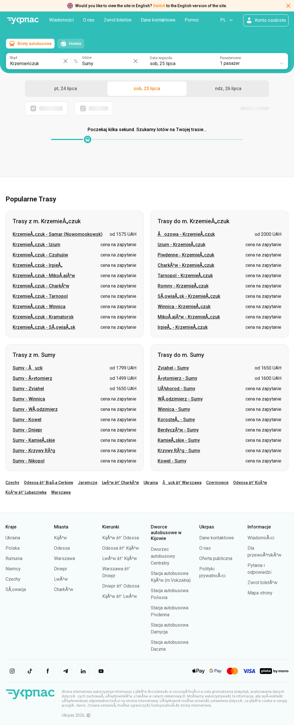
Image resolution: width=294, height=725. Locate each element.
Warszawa (61, 492)
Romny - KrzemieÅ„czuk (183, 286)
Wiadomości (61, 20)
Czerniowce (217, 482)
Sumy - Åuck (27, 368)
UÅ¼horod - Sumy (176, 388)
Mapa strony (259, 593)
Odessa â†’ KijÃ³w (250, 482)
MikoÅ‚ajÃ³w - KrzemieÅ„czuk (189, 317)
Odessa (62, 548)
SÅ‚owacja (15, 589)
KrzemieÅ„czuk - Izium (36, 244)
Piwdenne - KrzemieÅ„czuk (186, 255)
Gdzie (87, 57)
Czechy (12, 482)
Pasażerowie (230, 57)
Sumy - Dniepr (27, 430)
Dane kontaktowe (158, 20)
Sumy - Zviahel (28, 388)
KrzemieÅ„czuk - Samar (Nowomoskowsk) (57, 234)
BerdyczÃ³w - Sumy (178, 430)
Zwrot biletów (117, 20)
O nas (88, 20)
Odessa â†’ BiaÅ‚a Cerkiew (48, 482)
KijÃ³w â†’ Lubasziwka (26, 492)
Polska (12, 548)
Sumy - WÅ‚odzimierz (35, 409)
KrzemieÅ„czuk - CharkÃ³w (41, 286)
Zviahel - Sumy (173, 368)
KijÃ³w (60, 538)
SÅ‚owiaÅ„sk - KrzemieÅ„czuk (189, 296)
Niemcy (13, 569)
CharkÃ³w (63, 589)
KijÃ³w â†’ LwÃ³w (119, 596)
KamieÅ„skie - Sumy (179, 440)
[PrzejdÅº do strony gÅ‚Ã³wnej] (22, 21)
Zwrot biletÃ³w (262, 582)
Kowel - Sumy (172, 461)
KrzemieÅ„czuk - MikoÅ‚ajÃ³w (44, 275)
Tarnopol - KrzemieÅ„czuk (185, 275)
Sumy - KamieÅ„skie (34, 440)
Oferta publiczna (215, 558)
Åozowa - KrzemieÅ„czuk (186, 234)
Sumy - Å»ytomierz (32, 378)
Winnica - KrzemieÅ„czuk (184, 306)
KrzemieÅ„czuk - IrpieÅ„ (38, 265)
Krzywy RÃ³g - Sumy (179, 450)
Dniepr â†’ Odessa (120, 586)
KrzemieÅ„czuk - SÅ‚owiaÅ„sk (44, 327)
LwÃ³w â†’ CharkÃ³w (120, 482)
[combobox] (252, 60)
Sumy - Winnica (29, 399)
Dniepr (60, 569)
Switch (159, 5)
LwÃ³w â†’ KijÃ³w (119, 558)
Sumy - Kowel (27, 419)
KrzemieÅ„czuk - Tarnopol (40, 296)
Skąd (13, 57)
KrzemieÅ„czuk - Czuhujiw (40, 255)
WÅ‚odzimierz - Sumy (180, 399)
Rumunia (13, 558)
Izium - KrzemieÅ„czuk (181, 244)
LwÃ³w (61, 579)
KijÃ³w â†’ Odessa (120, 538)
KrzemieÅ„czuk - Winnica (39, 306)
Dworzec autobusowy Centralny (163, 556)
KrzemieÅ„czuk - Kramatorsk (43, 317)
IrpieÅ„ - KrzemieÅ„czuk (183, 327)
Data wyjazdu (161, 57)
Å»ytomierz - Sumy (177, 378)
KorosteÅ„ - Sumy (176, 419)
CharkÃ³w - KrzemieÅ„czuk (186, 265)
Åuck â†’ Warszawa (182, 482)
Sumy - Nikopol (29, 461)
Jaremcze (87, 482)
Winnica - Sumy (174, 409)
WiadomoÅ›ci (260, 538)
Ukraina (151, 482)
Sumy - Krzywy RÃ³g (34, 450)
